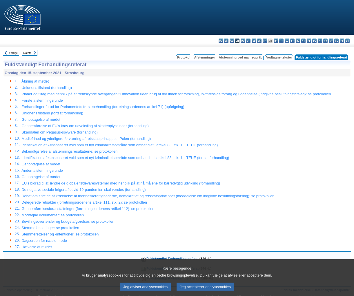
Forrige (13, 52)
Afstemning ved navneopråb (240, 57)
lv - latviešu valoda (287, 41)
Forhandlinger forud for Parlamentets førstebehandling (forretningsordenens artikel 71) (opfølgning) (102, 107)
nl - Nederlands (309, 41)
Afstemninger (204, 57)
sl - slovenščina (336, 41)
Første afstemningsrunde (42, 100)
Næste (27, 52)
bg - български (221, 41)
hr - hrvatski (276, 41)
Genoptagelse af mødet (40, 119)
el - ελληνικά (254, 41)
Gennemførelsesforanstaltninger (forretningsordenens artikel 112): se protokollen (87, 209)
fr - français (265, 41)
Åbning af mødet (35, 81)
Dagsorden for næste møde (44, 240)
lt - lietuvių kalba (292, 41)
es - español (226, 41)
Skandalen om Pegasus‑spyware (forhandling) (59, 132)
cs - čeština (232, 41)
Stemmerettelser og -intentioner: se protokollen (60, 234)
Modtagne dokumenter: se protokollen (52, 215)
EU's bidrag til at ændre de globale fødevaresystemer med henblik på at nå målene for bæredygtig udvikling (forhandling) (120, 183)
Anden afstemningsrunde (42, 170)
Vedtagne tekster (279, 57)
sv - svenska (347, 41)
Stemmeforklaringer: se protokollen (50, 228)
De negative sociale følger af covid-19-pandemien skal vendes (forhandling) (83, 189)
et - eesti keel (248, 41)
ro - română (325, 41)
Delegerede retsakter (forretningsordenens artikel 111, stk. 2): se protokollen (84, 202)
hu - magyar (298, 41)
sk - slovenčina (331, 41)
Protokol (183, 57)
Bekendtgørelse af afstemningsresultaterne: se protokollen (69, 151)
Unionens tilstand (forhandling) (46, 87)
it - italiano (281, 41)
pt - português (320, 41)
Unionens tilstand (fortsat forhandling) (52, 113)
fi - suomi (342, 41)
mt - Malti (303, 41)
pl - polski (314, 41)
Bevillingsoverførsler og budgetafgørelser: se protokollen (67, 221)
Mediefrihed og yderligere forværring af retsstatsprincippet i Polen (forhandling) (86, 138)
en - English (259, 41)
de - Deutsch (243, 41)
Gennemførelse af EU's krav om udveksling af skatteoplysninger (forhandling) (84, 126)
